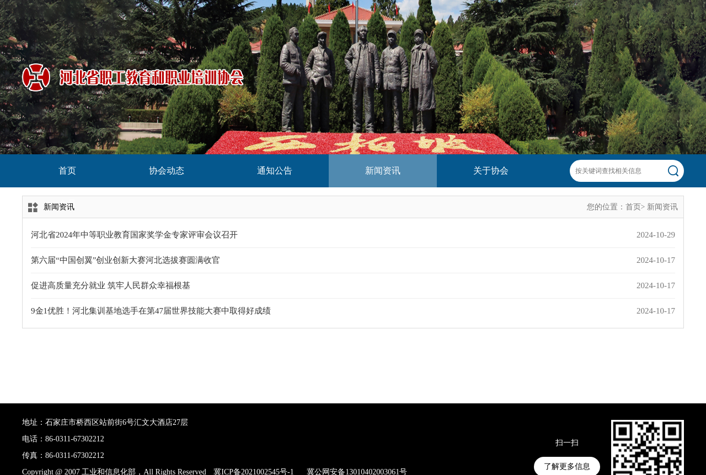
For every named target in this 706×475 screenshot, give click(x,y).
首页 (67, 170)
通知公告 (274, 170)
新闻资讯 (382, 170)
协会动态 (166, 170)
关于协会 (491, 170)
